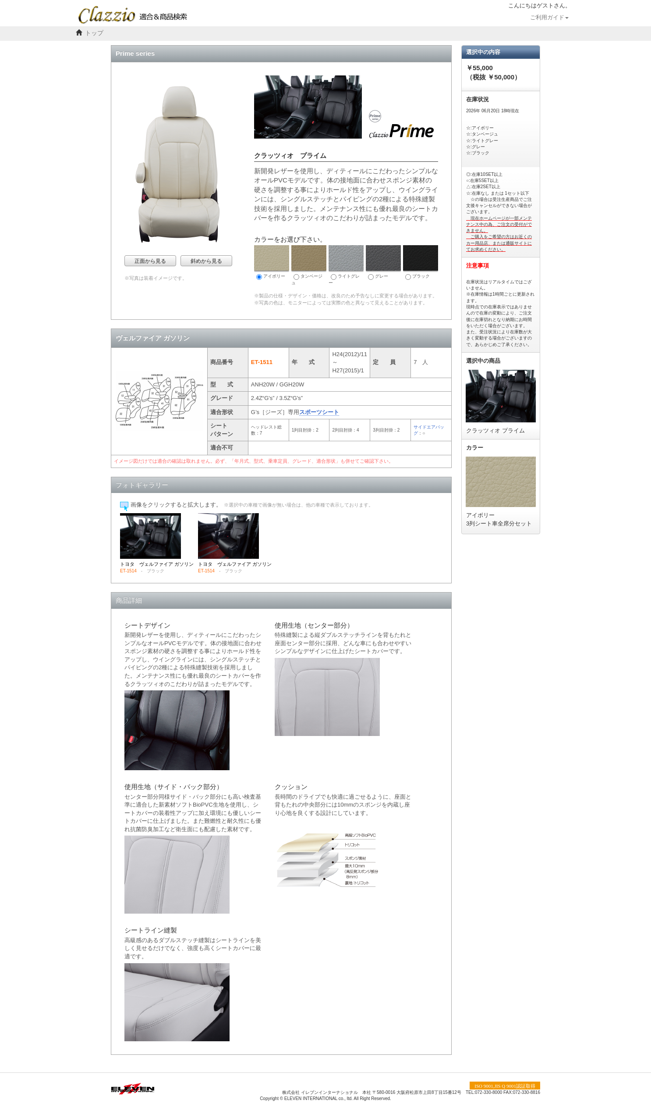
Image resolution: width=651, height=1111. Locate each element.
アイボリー (271, 262)
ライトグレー (346, 265)
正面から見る (150, 261)
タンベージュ (308, 265)
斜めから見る (206, 261)
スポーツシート (319, 412)
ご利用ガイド (549, 17)
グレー (383, 262)
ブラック (420, 262)
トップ (94, 33)
